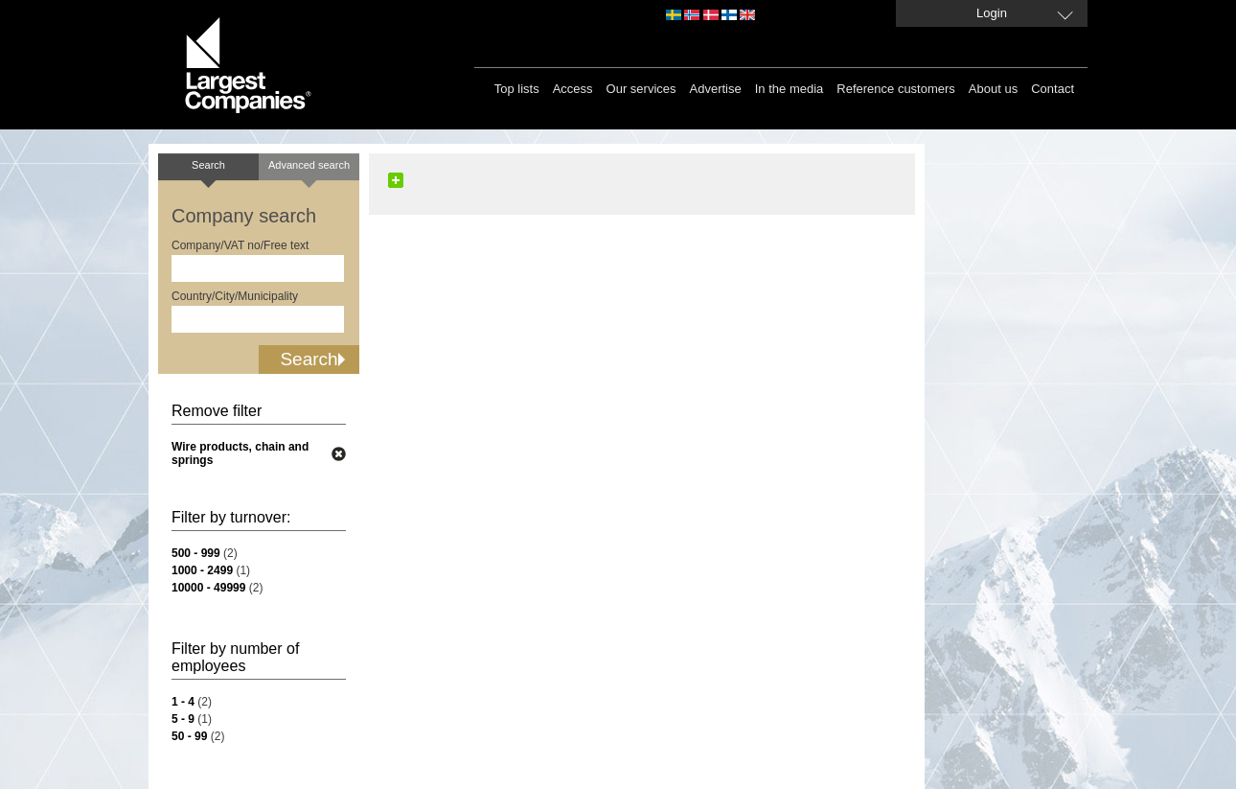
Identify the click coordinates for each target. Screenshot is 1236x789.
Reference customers (895, 88)
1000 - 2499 (202, 570)
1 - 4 (183, 701)
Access (573, 88)
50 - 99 (189, 736)
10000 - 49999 (208, 587)
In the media (789, 88)
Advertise (716, 88)
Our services (641, 88)
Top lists (516, 88)
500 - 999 (196, 553)
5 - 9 (183, 719)
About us (993, 88)
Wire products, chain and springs (240, 453)
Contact (1052, 88)
